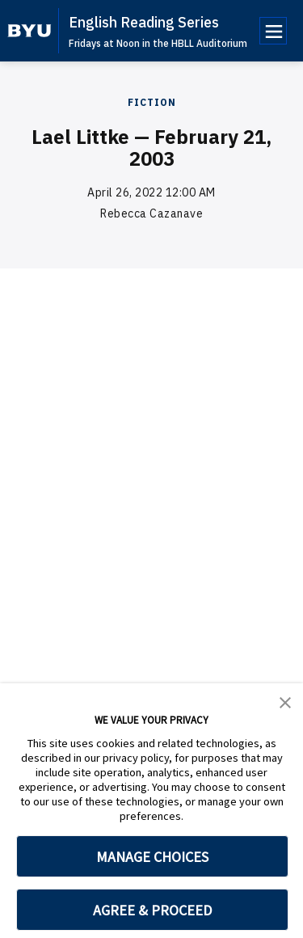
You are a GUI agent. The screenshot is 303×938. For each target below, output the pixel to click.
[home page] (29, 31)
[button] (285, 701)
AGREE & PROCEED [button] (152, 910)
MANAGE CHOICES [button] (152, 856)
